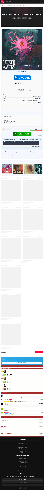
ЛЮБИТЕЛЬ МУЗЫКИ (8, 399)
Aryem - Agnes (4, 422)
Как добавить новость (22, 458)
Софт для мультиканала (22, 470)
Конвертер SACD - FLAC (22, 461)
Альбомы (24, 18)
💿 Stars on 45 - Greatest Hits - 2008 (9, 413)
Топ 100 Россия (22, 452)
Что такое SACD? (23, 466)
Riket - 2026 (3, 426)
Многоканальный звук (22, 465)
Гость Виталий (6, 412)
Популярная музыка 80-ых (22, 447)
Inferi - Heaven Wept (5, 419)
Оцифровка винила (22, 469)
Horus (8, 378)
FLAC (5, 5)
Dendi (5, 394)
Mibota (8, 371)
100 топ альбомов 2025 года (23, 443)
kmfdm (8, 381)
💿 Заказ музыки (6, 395)
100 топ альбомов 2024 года (23, 444)
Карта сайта (23, 482)
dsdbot (8, 128)
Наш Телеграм (22, 479)
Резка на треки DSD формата (22, 462)
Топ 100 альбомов (22, 448)
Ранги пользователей (22, 459)
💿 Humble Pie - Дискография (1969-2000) (10, 400)
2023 (19, 18)
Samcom (8, 388)
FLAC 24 (6, 1)
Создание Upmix (22, 467)
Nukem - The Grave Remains (6, 433)
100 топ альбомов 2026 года (23, 442)
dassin (5, 403)
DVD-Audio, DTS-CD (22, 463)
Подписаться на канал (22, 362)
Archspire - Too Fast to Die (6, 429)
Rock (30, 18)
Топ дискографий (23, 451)
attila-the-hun (9, 374)
